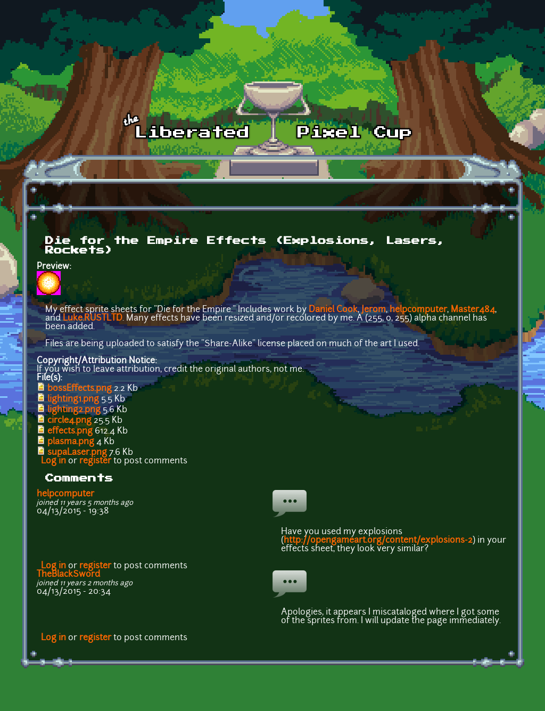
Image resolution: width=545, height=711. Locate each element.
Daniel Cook (333, 310)
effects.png (70, 431)
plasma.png (70, 442)
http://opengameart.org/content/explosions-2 (378, 540)
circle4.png (69, 420)
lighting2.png (74, 410)
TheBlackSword (68, 574)
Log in (53, 461)
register (95, 461)
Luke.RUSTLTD (92, 318)
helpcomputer (418, 310)
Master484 (473, 310)
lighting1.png (73, 399)
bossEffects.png (79, 389)
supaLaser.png (77, 452)
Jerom (373, 310)
